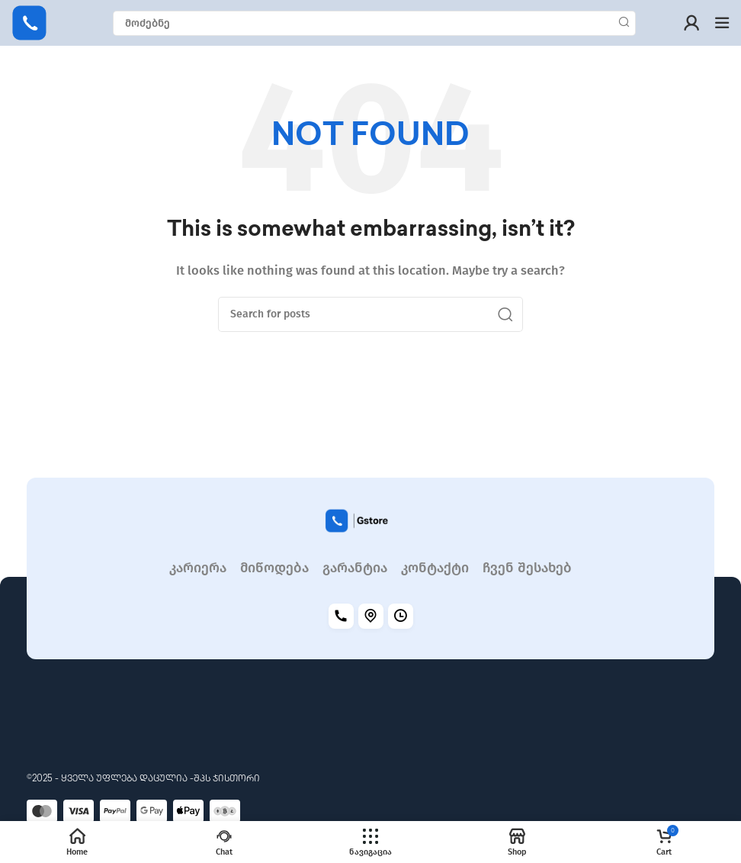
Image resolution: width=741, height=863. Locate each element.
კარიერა (197, 568)
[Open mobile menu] (722, 23)
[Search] (374, 23)
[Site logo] (29, 22)
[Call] (341, 616)
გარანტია (354, 568)
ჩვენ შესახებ (527, 568)
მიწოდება (274, 568)
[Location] (370, 616)
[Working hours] (400, 616)
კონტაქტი (435, 568)
